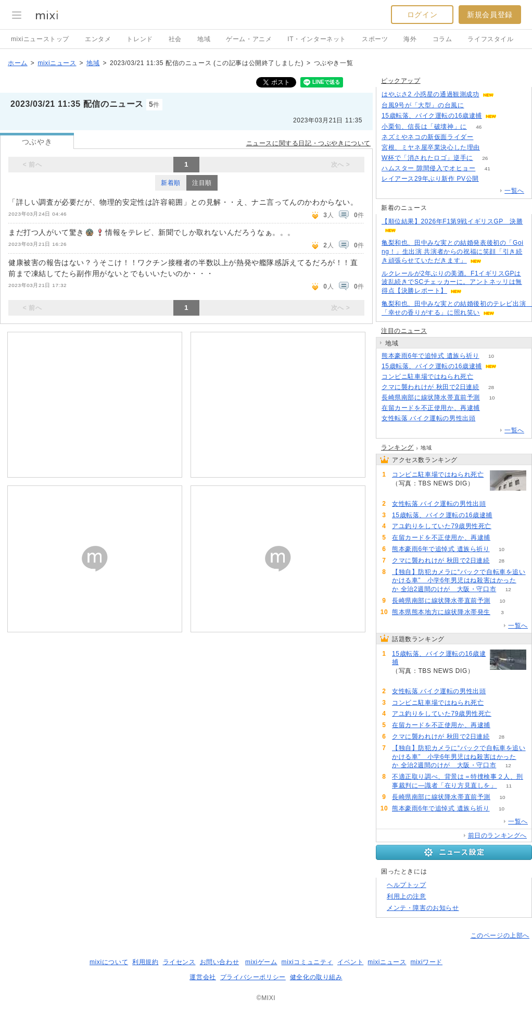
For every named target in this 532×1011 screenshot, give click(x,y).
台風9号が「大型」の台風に (423, 105)
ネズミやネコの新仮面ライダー (427, 137)
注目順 (202, 182)
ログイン (422, 14)
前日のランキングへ (497, 835)
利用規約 (145, 962)
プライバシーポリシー (253, 977)
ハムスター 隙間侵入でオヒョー (428, 168)
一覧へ (514, 190)
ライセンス (179, 962)
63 (492, 148)
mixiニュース (56, 63)
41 (487, 168)
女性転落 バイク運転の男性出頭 (428, 418)
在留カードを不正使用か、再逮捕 (431, 407)
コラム (442, 39)
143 (508, 116)
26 (485, 158)
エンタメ (98, 39)
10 (491, 356)
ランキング (397, 447)
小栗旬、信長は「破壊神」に (424, 126)
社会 (175, 39)
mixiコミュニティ (307, 962)
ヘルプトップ (406, 885)
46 (479, 127)
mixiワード (426, 962)
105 (491, 179)
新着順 (171, 182)
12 (508, 589)
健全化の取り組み (316, 977)
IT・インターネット (316, 39)
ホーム (18, 63)
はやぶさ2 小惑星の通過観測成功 (430, 94)
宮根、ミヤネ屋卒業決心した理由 (431, 147)
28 (491, 387)
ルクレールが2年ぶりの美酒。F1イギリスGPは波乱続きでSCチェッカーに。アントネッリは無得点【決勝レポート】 (452, 282)
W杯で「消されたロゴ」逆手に (427, 157)
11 (509, 786)
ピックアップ (401, 80)
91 (485, 377)
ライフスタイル (490, 39)
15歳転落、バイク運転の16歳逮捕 (432, 115)
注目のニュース (404, 330)
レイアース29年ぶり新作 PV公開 (430, 178)
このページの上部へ (500, 935)
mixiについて (109, 962)
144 (508, 366)
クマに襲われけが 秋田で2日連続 (430, 387)
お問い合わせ (219, 962)
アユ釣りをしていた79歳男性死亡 (441, 526)
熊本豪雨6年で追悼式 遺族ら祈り (430, 355)
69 (506, 94)
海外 (409, 39)
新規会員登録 (490, 14)
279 (485, 137)
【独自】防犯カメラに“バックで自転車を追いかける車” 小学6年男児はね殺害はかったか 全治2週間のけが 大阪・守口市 (459, 580)
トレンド (139, 39)
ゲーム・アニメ (249, 39)
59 (492, 408)
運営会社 (202, 977)
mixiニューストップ (40, 39)
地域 (203, 39)
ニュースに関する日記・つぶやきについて (308, 143)
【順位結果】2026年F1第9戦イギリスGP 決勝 (452, 221)
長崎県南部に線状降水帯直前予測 (431, 397)
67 (476, 105)
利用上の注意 (406, 896)
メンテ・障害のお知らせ (423, 908)
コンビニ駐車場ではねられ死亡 (427, 376)
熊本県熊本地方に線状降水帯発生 (441, 612)
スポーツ (375, 39)
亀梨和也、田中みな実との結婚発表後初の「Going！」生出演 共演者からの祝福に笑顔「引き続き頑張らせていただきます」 (452, 251)
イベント (350, 962)
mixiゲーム (261, 962)
